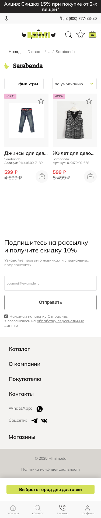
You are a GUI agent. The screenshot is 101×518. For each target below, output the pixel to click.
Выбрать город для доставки (50, 489)
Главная (35, 51)
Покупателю (25, 379)
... (49, 51)
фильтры (24, 83)
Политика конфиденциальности (50, 469)
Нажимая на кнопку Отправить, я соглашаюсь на (44, 321)
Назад (15, 51)
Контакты (21, 394)
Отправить (50, 302)
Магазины (22, 437)
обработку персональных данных (44, 323)
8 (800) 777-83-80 (81, 18)
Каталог (19, 349)
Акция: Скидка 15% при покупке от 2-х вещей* (50, 6)
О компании (24, 364)
